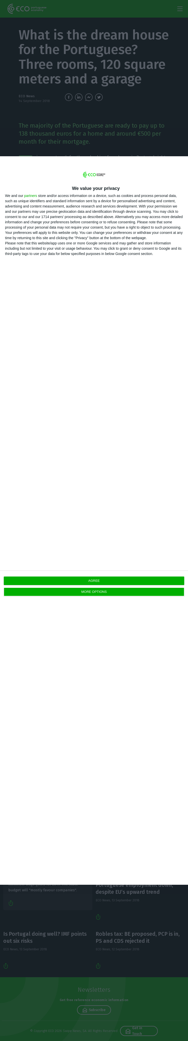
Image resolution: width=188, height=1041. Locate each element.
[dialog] (94, 520)
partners (30, 195)
